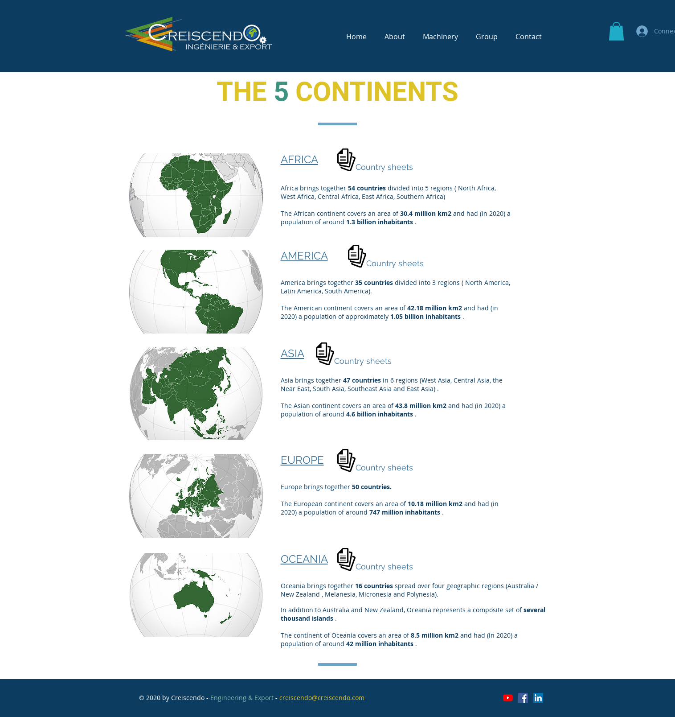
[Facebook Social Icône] (523, 698)
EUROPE (302, 459)
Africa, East (357, 196)
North (466, 188)
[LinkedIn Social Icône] (538, 698)
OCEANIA (304, 558)
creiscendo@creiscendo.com (321, 697)
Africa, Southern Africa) (410, 196)
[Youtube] (508, 698)
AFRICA (299, 159)
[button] (616, 31)
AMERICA (304, 255)
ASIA (292, 353)
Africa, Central (318, 196)
